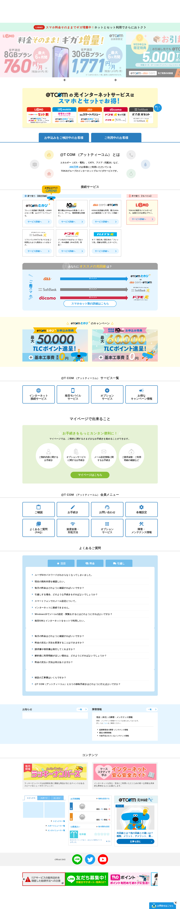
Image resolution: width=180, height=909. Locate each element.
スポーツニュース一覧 (56, 827)
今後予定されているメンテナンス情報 (114, 737)
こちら (105, 725)
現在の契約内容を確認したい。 (50, 582)
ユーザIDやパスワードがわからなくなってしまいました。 (64, 575)
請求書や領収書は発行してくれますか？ (55, 650)
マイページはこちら (90, 475)
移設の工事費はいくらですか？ (50, 679)
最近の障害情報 (105, 734)
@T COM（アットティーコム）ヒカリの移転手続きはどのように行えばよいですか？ (78, 685)
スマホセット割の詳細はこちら (90, 303)
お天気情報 (75, 800)
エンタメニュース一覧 (56, 832)
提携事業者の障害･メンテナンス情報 (113, 731)
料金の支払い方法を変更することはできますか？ (59, 644)
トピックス (31, 799)
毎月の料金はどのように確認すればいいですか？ (59, 588)
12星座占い (75, 828)
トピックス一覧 (59, 823)
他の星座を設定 (104, 828)
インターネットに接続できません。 (53, 608)
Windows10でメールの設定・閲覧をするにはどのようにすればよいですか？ (74, 615)
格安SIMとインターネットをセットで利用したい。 (60, 622)
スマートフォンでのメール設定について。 (56, 602)
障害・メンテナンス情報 (141, 528)
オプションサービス (107, 528)
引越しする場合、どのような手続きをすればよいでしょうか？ (66, 595)
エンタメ (56, 799)
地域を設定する (104, 800)
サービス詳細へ (35, 222)
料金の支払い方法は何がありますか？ (54, 663)
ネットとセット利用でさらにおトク (88, 27)
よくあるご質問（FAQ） (38, 528)
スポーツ (43, 799)
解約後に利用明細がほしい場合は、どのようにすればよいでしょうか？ (71, 657)
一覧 (80, 711)
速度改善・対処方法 (73, 528)
